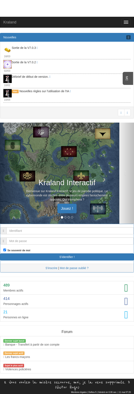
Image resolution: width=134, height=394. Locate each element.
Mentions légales (79, 392)
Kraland (9, 22)
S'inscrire (51, 268)
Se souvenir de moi (18, 250)
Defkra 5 (92, 392)
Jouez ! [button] (67, 208)
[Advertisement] (67, 8)
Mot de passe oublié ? (74, 268)
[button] (10, 173)
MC (127, 78)
